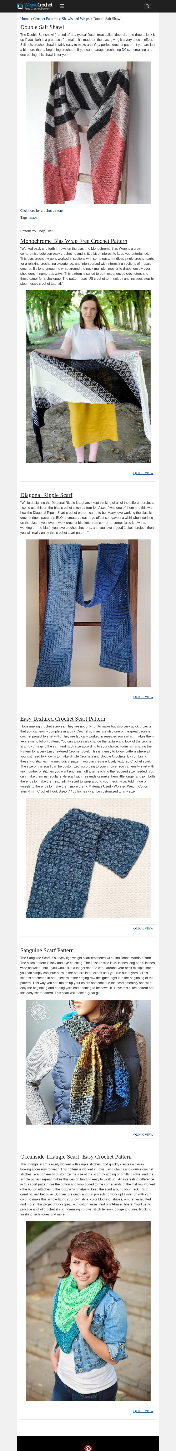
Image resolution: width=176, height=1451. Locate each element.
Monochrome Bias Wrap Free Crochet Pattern (73, 241)
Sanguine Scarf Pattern (47, 946)
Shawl (32, 217)
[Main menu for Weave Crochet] (62, 6)
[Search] (147, 6)
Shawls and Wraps (76, 19)
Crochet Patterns (45, 19)
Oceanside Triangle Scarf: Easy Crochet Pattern (76, 1152)
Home (25, 19)
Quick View (143, 472)
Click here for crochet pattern (41, 210)
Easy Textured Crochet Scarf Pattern (62, 716)
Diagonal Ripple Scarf (46, 493)
